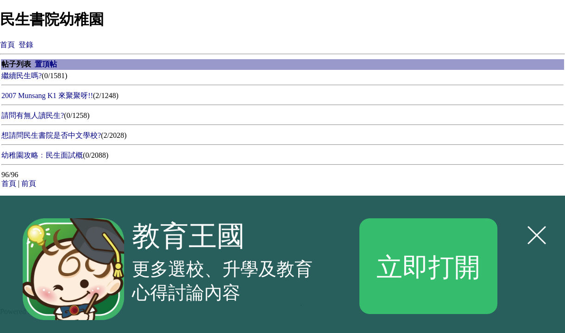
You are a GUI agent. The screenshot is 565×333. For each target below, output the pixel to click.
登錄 (26, 45)
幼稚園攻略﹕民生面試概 (42, 155)
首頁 (7, 45)
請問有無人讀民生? (32, 115)
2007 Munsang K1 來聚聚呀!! (47, 95)
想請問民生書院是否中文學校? (51, 135)
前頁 (28, 183)
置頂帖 (46, 64)
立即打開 (428, 266)
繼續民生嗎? (21, 76)
